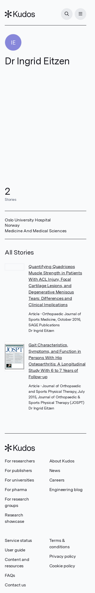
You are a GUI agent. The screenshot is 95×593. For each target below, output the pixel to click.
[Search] (67, 14)
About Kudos (61, 460)
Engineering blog (66, 489)
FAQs (10, 575)
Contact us (15, 584)
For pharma (16, 489)
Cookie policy (62, 565)
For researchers (20, 460)
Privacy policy (62, 556)
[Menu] (80, 14)
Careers (57, 480)
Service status (18, 540)
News (54, 470)
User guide (15, 549)
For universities (19, 480)
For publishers (18, 470)
